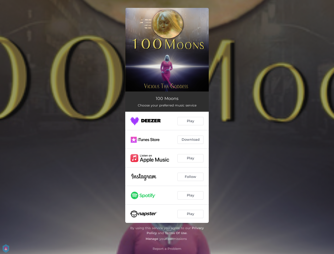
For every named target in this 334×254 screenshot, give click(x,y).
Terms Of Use (176, 233)
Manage (152, 239)
